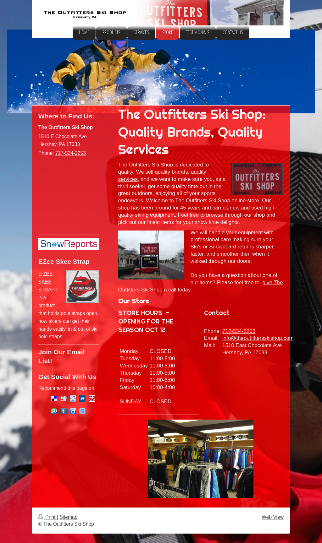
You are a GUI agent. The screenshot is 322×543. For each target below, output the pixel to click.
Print (47, 517)
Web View (273, 517)
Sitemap (68, 517)
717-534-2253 (238, 331)
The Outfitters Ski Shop (145, 165)
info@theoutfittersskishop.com (258, 338)
